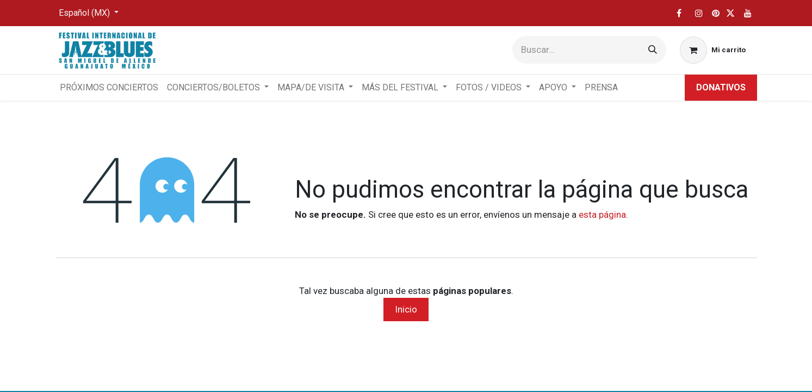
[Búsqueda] (652, 50)
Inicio (406, 309)
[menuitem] (109, 88)
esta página (602, 214)
